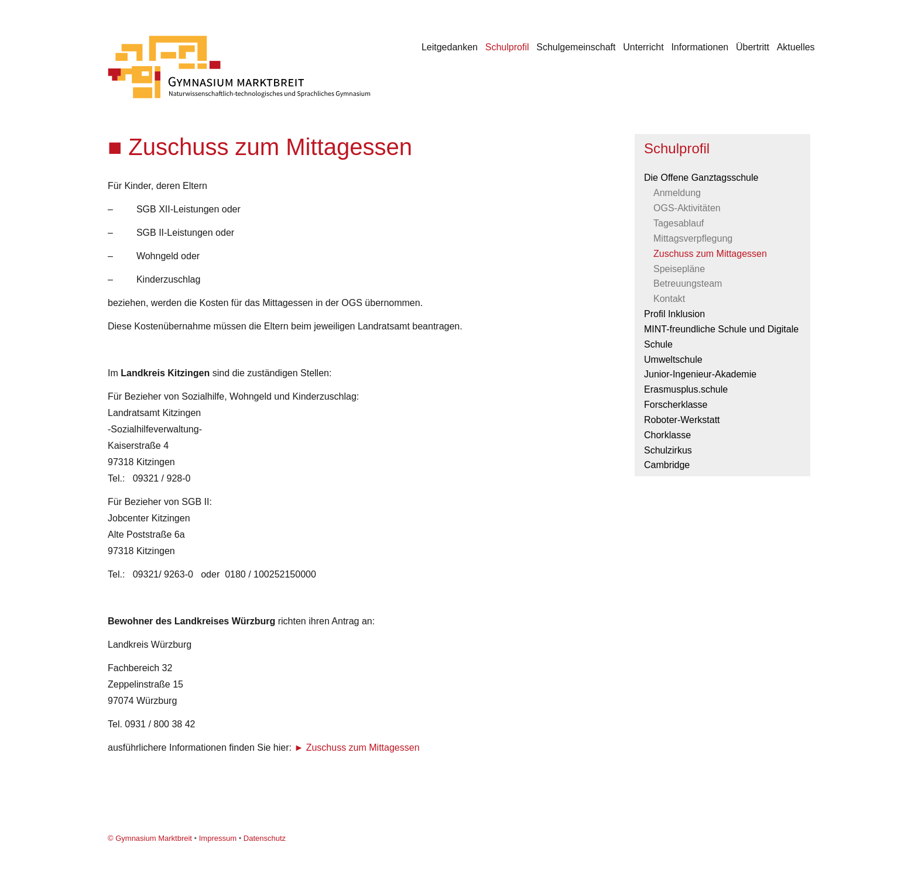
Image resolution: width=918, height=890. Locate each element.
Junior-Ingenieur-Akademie (700, 374)
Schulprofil (507, 47)
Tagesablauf (678, 223)
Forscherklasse (675, 405)
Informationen (699, 47)
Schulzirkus (668, 450)
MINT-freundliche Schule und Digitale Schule (721, 336)
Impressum (218, 838)
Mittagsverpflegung (692, 238)
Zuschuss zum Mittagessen (363, 747)
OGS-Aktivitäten (687, 208)
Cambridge (667, 465)
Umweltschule (673, 360)
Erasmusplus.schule (686, 389)
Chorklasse (667, 435)
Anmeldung (677, 193)
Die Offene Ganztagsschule (701, 178)
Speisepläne (679, 269)
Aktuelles (796, 47)
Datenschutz (265, 838)
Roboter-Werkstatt (682, 420)
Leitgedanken (450, 47)
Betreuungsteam (687, 283)
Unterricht (643, 47)
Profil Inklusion (674, 314)
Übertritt (752, 47)
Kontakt (669, 299)
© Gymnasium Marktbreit (150, 838)
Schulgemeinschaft (575, 47)
